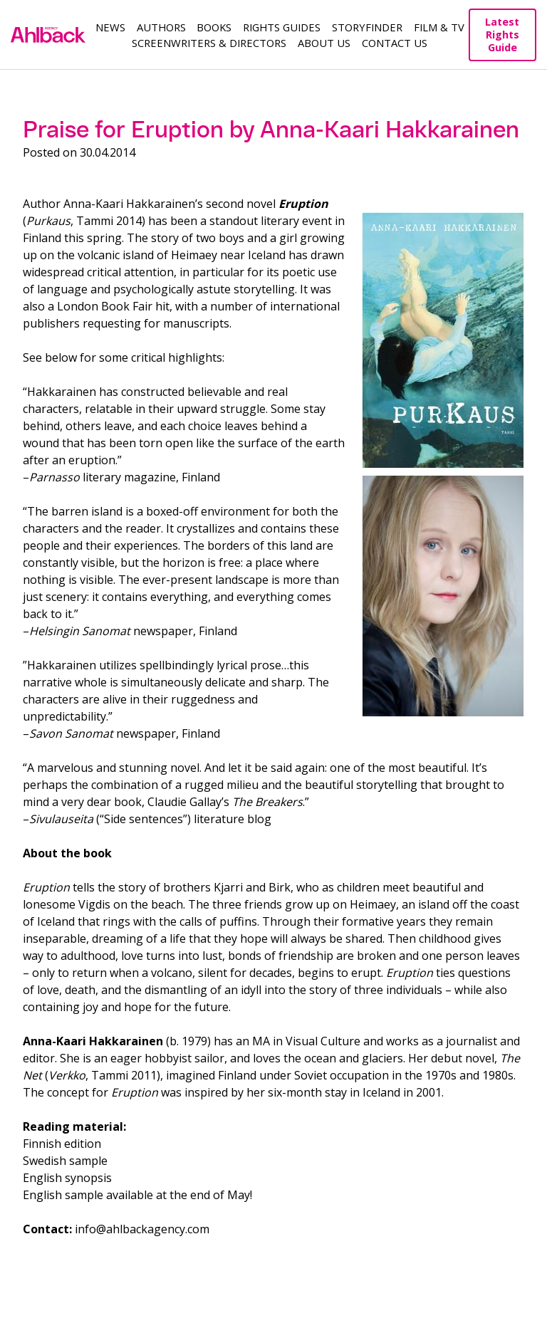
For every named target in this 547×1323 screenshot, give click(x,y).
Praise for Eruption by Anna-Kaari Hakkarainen (271, 129)
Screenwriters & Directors (209, 43)
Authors (161, 27)
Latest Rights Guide (502, 34)
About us (324, 43)
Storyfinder (367, 27)
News (110, 27)
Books (214, 27)
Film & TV (439, 27)
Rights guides (282, 27)
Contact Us (394, 43)
